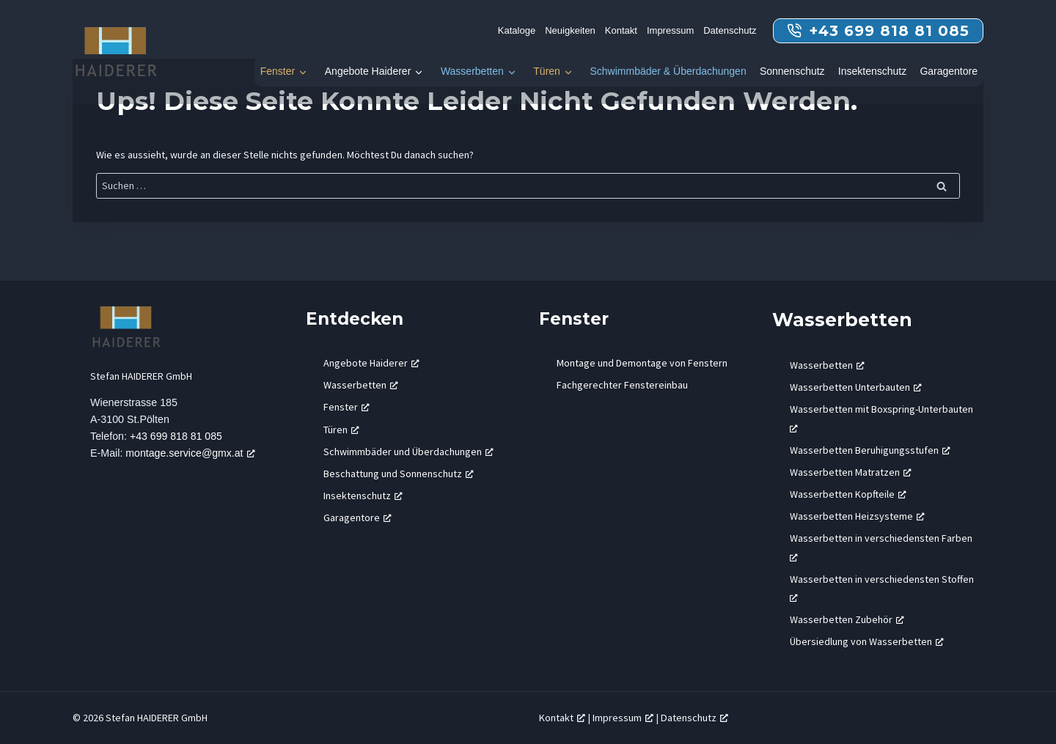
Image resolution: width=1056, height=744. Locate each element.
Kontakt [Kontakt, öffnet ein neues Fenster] (562, 717)
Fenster (277, 71)
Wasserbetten (472, 71)
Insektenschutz (872, 71)
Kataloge (516, 30)
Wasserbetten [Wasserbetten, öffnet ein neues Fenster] (360, 384)
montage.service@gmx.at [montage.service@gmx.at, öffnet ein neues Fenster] (191, 454)
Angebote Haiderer (368, 71)
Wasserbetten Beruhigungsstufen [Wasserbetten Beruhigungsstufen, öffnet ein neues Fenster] (870, 450)
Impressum (670, 30)
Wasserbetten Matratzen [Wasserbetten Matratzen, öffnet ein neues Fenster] (851, 472)
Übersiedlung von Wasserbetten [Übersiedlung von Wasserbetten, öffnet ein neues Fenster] (867, 641)
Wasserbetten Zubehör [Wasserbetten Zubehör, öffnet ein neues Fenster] (847, 619)
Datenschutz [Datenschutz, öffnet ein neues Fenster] (694, 717)
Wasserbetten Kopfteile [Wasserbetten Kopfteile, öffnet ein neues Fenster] (848, 494)
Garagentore (949, 71)
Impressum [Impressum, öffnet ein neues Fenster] (623, 717)
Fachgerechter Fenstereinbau (622, 384)
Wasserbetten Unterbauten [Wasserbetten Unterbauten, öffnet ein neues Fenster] (856, 387)
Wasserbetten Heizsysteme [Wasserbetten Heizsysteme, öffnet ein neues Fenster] (857, 516)
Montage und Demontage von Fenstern (642, 362)
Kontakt (621, 30)
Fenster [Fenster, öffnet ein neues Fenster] (346, 406)
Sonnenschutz (792, 71)
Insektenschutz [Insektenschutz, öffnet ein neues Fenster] (363, 495)
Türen (546, 71)
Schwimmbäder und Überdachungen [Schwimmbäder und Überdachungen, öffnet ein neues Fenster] (408, 451)
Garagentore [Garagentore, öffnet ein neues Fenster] (357, 517)
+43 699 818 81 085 (177, 437)
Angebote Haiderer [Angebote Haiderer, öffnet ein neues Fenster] (371, 362)
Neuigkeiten (570, 30)
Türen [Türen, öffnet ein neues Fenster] (341, 429)
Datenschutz (729, 30)
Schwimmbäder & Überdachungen (668, 71)
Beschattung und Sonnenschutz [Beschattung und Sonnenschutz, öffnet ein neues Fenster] (398, 473)
